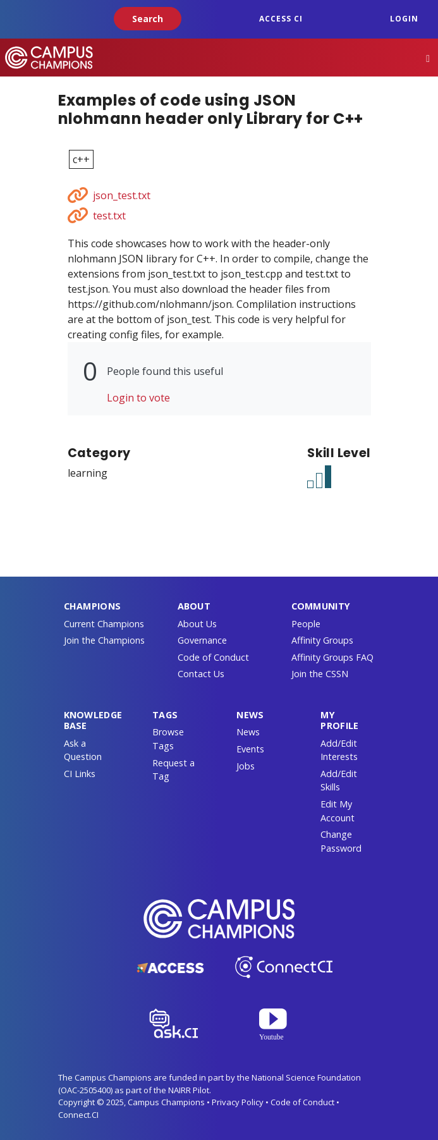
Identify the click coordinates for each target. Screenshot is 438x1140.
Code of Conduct (213, 657)
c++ (81, 159)
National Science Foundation (306, 1077)
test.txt (109, 216)
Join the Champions (104, 640)
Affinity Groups (322, 640)
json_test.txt (121, 195)
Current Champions (104, 624)
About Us (197, 624)
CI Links (79, 774)
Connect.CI (78, 1114)
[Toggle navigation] (428, 58)
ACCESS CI (281, 18)
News (248, 732)
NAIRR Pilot (188, 1090)
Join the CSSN (319, 674)
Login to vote (138, 398)
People (305, 624)
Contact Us (201, 674)
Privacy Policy (238, 1102)
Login (404, 18)
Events (250, 749)
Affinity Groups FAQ (332, 657)
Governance (202, 640)
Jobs (245, 766)
